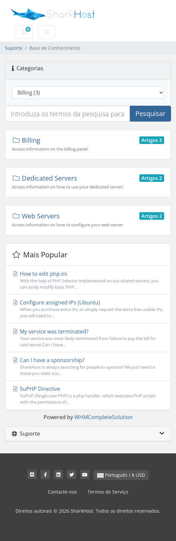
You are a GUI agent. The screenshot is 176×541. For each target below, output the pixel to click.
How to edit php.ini (88, 280)
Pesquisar (150, 113)
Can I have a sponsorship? (88, 366)
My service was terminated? (88, 338)
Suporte (13, 48)
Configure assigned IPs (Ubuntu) (88, 309)
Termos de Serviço (108, 492)
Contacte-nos (62, 492)
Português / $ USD (121, 475)
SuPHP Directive (88, 395)
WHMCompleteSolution (103, 417)
